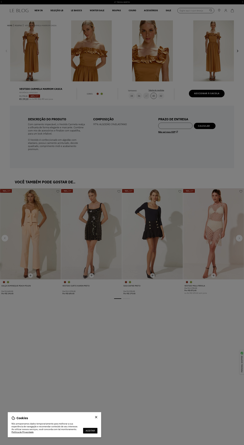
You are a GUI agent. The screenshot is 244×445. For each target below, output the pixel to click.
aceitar (90, 430)
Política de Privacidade (23, 432)
